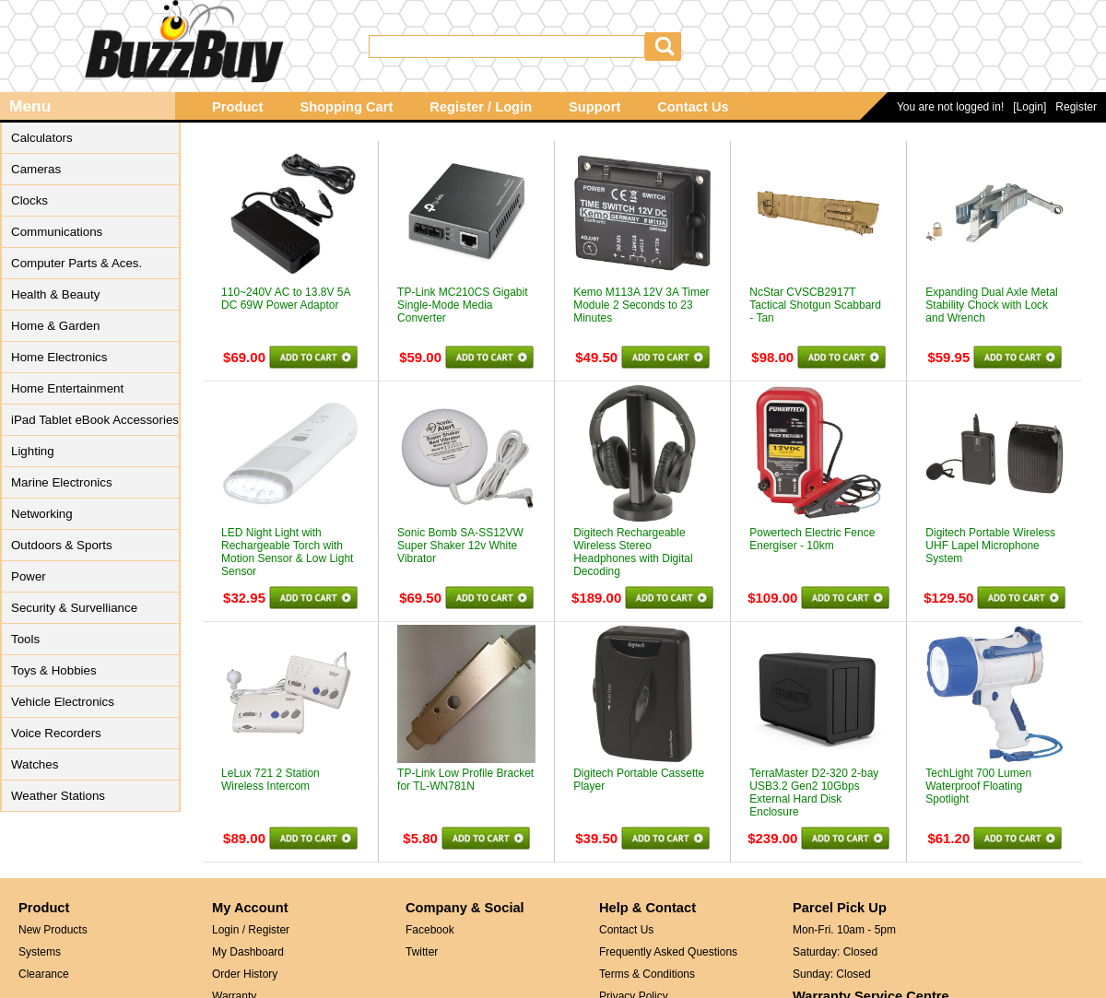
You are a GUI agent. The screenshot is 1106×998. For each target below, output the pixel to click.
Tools (25, 639)
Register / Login (480, 107)
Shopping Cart (346, 107)
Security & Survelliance (74, 608)
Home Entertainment (67, 388)
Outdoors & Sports (61, 545)
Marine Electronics (61, 482)
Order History (244, 974)
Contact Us (692, 107)
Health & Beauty (55, 294)
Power (28, 576)
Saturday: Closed (835, 951)
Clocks (29, 200)
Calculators (42, 138)
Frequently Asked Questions (668, 951)
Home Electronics (59, 357)
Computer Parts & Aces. (76, 263)
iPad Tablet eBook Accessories (95, 420)
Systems (39, 951)
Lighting (32, 451)
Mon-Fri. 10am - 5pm (844, 929)
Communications (56, 232)
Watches (34, 764)
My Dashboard (248, 951)
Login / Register (250, 929)
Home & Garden (55, 326)
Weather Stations (58, 796)
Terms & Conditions (647, 974)
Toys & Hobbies (54, 670)
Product (237, 107)
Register (1076, 106)
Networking (42, 514)
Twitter (422, 951)
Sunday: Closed (832, 974)
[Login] (1029, 106)
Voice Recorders (56, 733)
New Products (53, 929)
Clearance (43, 974)
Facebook (430, 929)
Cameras (36, 169)
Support (594, 107)
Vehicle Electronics (62, 702)
